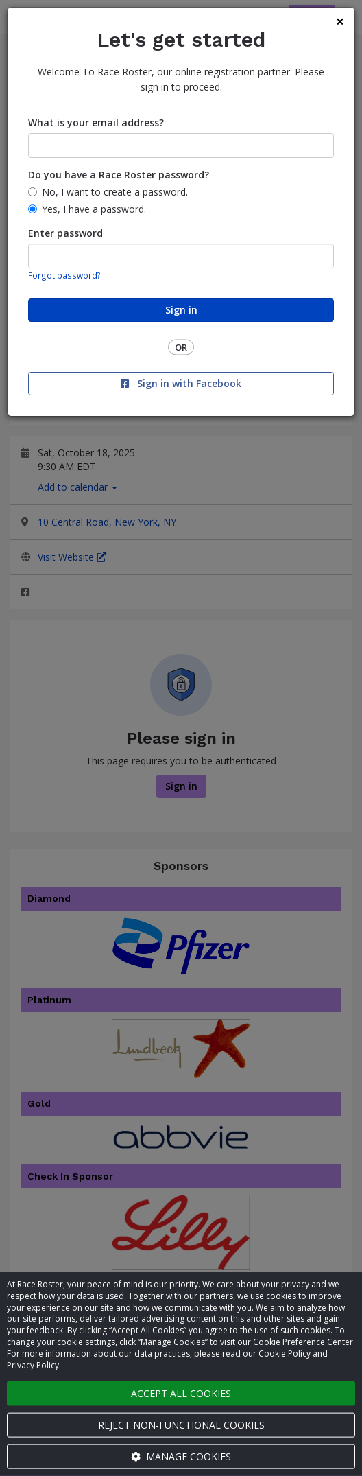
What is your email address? (96, 122)
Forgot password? (64, 275)
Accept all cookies (181, 1393)
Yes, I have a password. (94, 208)
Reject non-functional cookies (181, 1424)
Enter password (65, 232)
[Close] (340, 21)
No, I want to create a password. (115, 191)
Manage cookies (181, 1456)
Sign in (181, 309)
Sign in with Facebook (181, 383)
